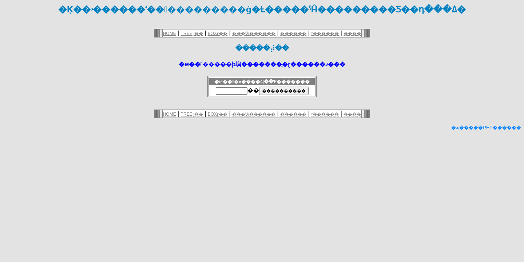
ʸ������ (325, 33)
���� (352, 33)
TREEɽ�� (192, 33)
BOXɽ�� (217, 33)
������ (293, 33)
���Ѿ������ (253, 33)
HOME (169, 33)
